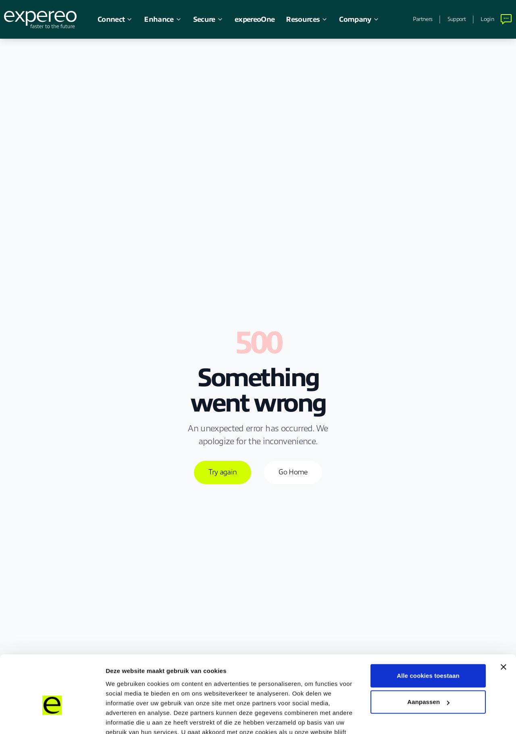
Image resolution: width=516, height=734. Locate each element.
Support (456, 19)
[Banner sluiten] (503, 621)
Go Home (293, 472)
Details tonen (125, 718)
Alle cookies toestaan (428, 629)
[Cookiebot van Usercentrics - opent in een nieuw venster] (52, 718)
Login (487, 19)
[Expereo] (40, 19)
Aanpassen (428, 656)
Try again (222, 472)
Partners (422, 19)
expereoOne (255, 19)
